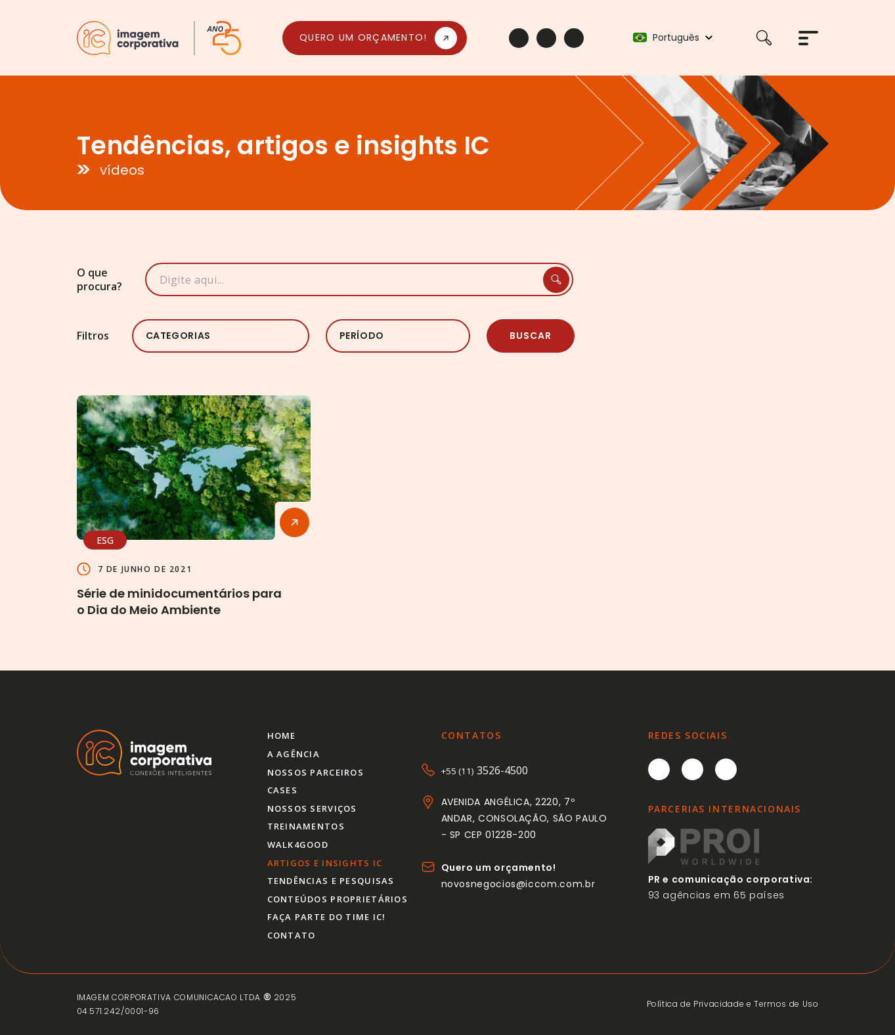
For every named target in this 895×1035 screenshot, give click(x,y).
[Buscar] (777, 38)
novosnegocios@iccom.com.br (518, 884)
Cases (282, 790)
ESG (105, 539)
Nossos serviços (312, 808)
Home (281, 735)
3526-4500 (484, 770)
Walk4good (298, 844)
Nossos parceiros (315, 772)
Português (676, 38)
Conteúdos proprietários (337, 899)
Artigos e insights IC (325, 863)
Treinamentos (306, 826)
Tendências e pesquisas (331, 881)
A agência (293, 754)
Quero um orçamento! (363, 37)
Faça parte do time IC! (326, 917)
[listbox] (220, 336)
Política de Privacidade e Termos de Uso (733, 1003)
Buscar (531, 335)
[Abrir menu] (808, 38)
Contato (291, 935)
